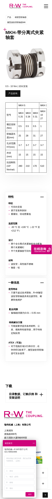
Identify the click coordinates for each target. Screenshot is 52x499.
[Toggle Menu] (46, 6)
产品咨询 (12, 93)
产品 (9, 17)
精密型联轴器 (20, 17)
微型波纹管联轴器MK (16, 22)
